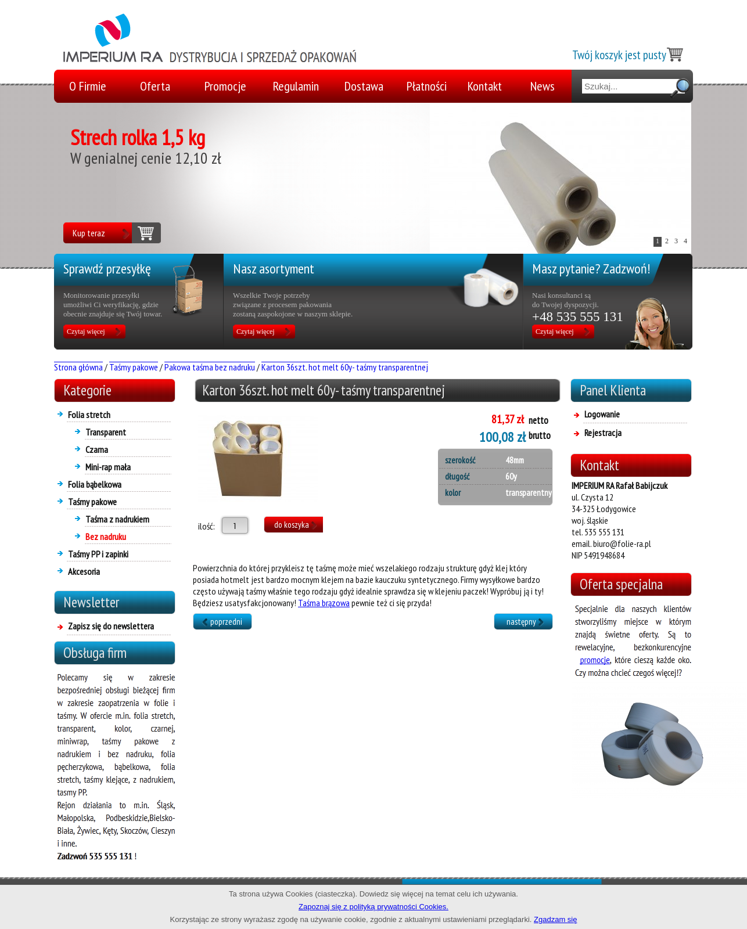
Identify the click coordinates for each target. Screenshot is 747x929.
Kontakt (485, 86)
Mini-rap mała (108, 467)
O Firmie (87, 86)
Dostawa (363, 86)
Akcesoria (84, 571)
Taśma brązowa (324, 602)
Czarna (96, 449)
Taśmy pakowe (92, 501)
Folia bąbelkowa (94, 484)
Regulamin (296, 86)
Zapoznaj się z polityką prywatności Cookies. (373, 906)
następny (521, 621)
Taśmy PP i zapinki (98, 554)
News (542, 86)
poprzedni (226, 621)
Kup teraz (89, 233)
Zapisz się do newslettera (111, 626)
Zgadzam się (555, 919)
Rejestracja (603, 432)
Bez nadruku (105, 536)
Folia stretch (89, 414)
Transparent (105, 432)
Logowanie (602, 414)
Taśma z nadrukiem (117, 519)
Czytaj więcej (86, 331)
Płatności (427, 86)
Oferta (155, 86)
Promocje (225, 86)
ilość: (204, 526)
